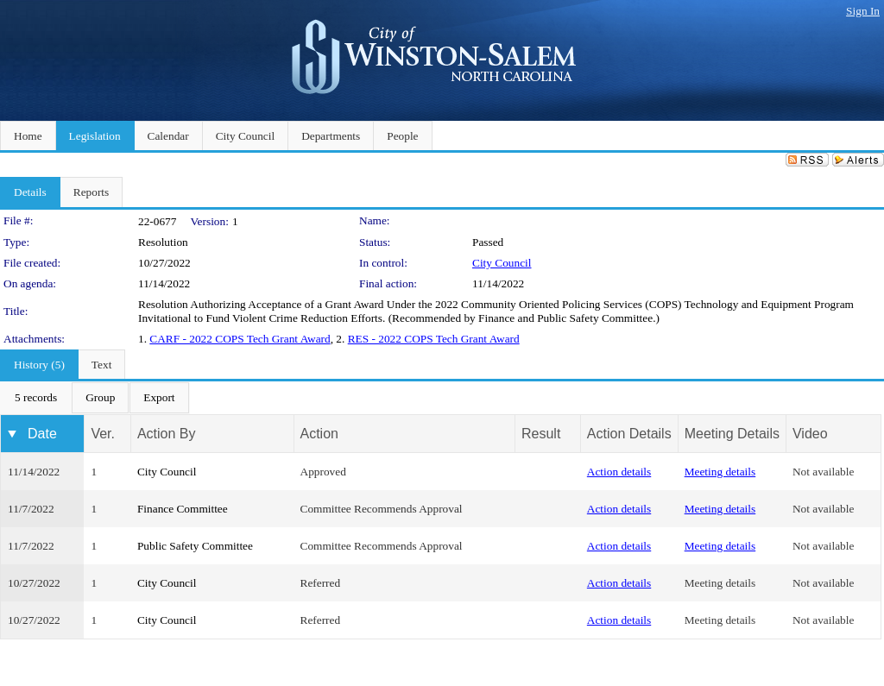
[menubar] (95, 397)
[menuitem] (36, 397)
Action (319, 433)
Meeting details (720, 471)
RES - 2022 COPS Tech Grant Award (434, 338)
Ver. (103, 433)
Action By (166, 433)
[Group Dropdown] (100, 397)
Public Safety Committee (195, 545)
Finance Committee (182, 508)
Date (42, 433)
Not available (823, 471)
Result (540, 433)
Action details (619, 471)
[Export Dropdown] (158, 397)
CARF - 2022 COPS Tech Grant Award (239, 338)
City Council (502, 262)
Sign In (863, 10)
